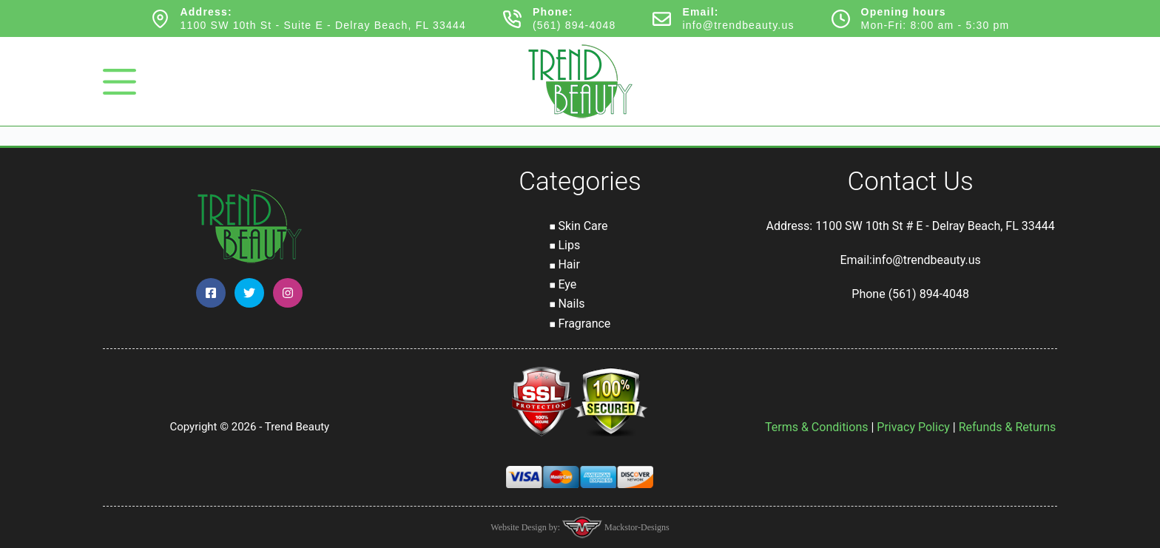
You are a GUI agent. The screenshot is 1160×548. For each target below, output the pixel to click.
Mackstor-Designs (636, 527)
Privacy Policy (913, 427)
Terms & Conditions (817, 427)
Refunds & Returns (1007, 427)
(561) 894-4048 (574, 25)
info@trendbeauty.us (738, 25)
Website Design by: (526, 527)
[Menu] (119, 81)
